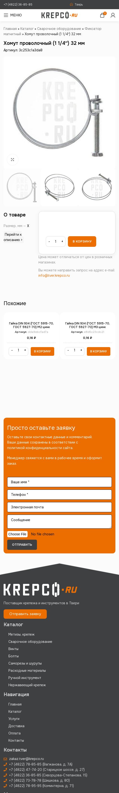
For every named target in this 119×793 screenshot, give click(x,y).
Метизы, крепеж (21, 634)
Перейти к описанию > (13, 237)
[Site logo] (59, 15)
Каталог (27, 29)
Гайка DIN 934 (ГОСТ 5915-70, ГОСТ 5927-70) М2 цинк (31, 325)
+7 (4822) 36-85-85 (18, 5)
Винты (13, 649)
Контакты (16, 740)
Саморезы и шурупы (25, 663)
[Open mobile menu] (12, 15)
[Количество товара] (55, 241)
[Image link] (40, 589)
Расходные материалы (27, 670)
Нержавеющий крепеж (27, 685)
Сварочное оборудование (59, 29)
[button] (42, 351)
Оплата (14, 733)
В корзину (82, 241)
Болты (13, 656)
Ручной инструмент (24, 678)
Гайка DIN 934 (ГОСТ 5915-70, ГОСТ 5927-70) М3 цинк (87, 325)
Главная (10, 29)
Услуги (13, 719)
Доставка (16, 726)
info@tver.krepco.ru (54, 275)
